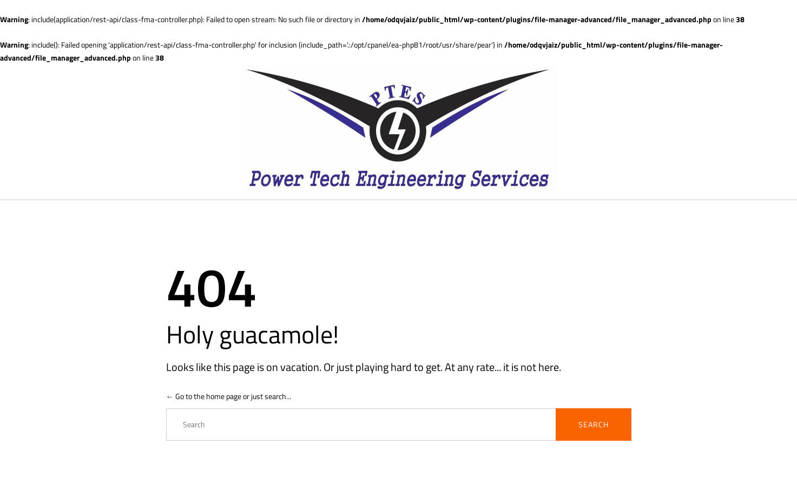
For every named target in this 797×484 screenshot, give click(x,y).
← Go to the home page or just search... (228, 396)
